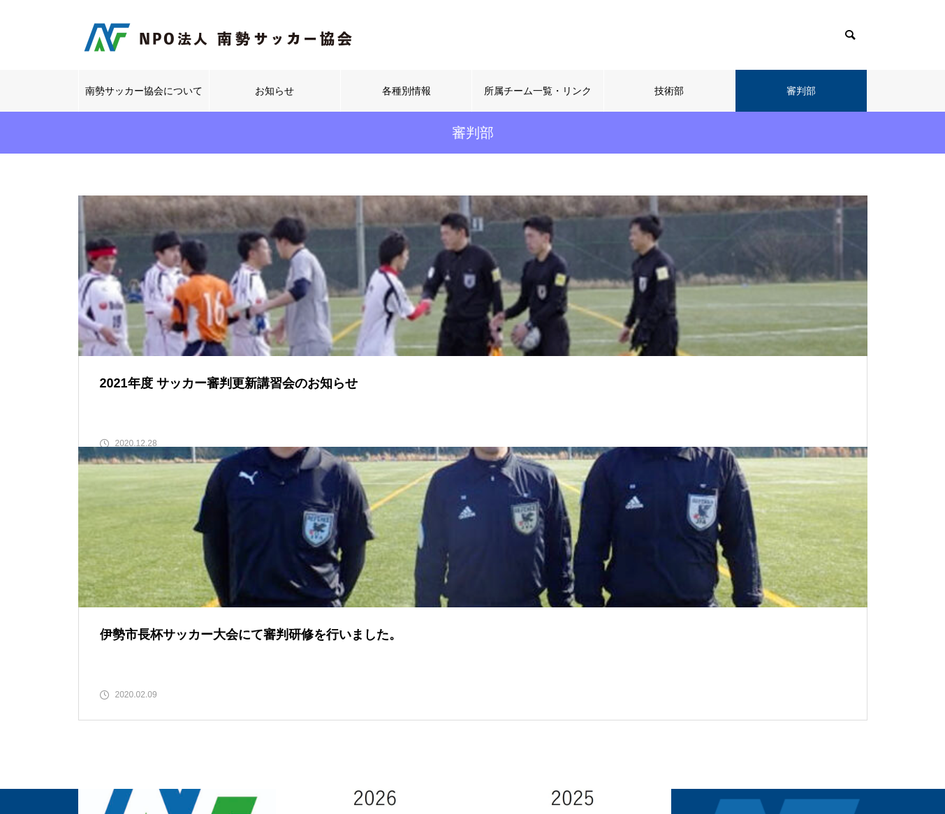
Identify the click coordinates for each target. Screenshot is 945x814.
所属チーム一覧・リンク (538, 90)
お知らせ (274, 90)
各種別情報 (406, 90)
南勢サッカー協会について (144, 90)
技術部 (669, 90)
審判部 (801, 90)
